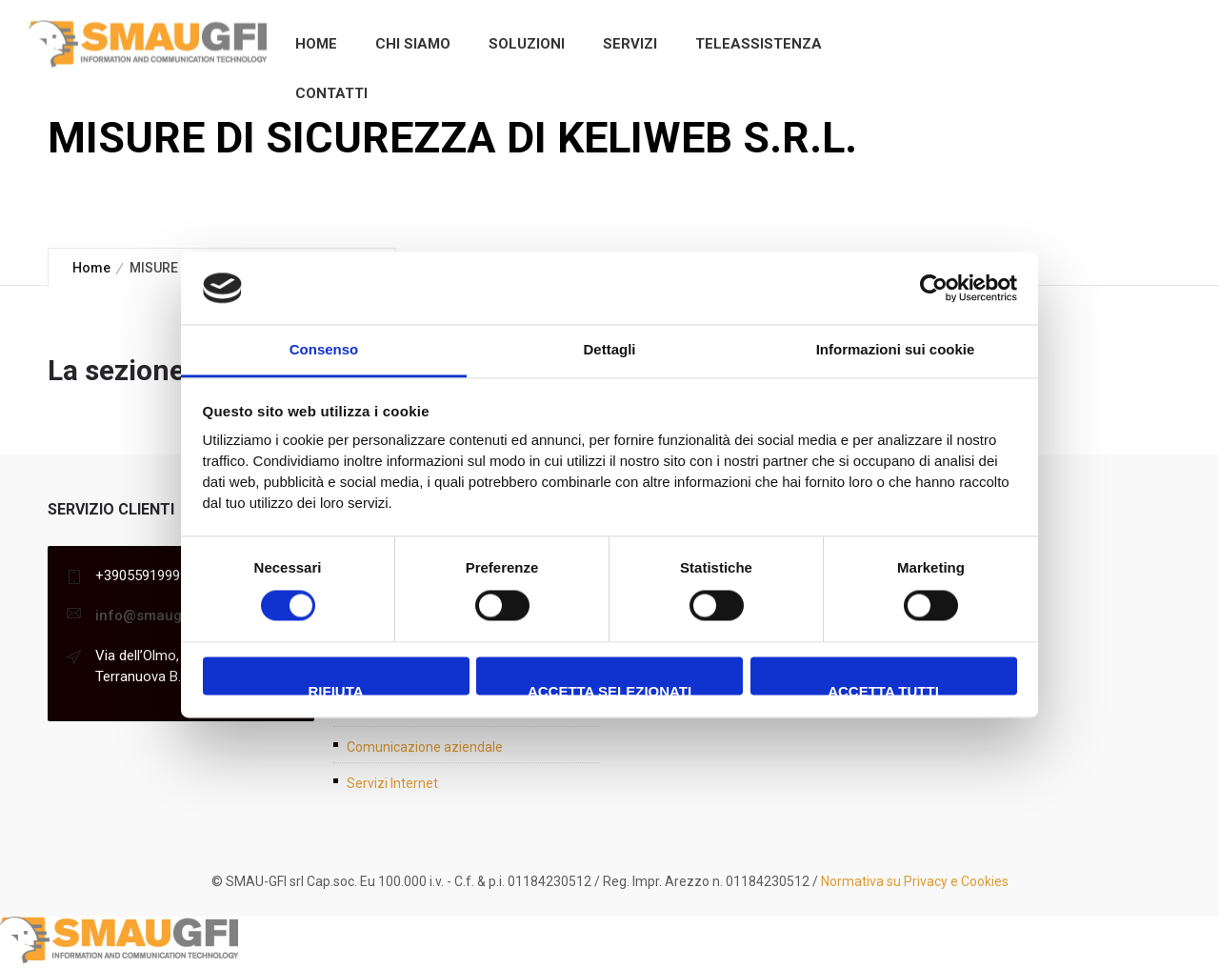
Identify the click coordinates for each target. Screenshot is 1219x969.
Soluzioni (527, 43)
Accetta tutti (883, 690)
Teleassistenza (758, 43)
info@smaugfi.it (148, 615)
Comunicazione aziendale (425, 747)
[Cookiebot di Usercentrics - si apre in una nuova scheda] (933, 287)
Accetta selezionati (609, 690)
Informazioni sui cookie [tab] (895, 350)
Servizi (630, 43)
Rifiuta (335, 690)
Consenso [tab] (324, 350)
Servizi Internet (392, 783)
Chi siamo (412, 43)
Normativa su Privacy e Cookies (915, 881)
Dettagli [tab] (609, 350)
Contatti (331, 93)
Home (316, 43)
